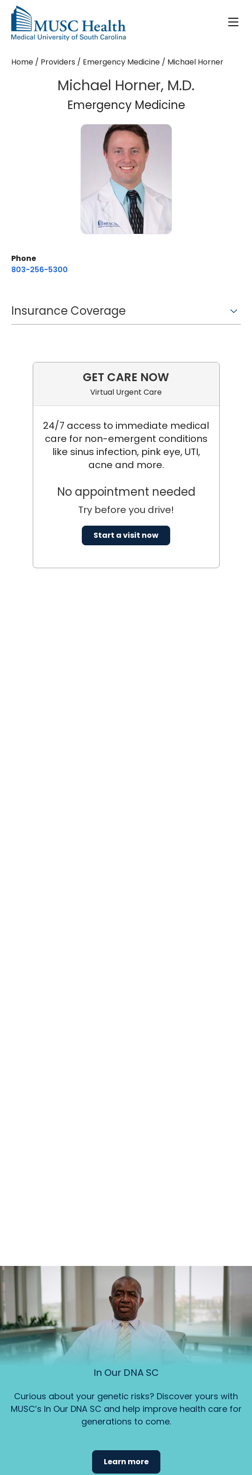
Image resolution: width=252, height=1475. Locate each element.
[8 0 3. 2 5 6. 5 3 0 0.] (39, 269)
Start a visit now (126, 535)
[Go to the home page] (68, 23)
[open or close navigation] (233, 21)
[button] (126, 314)
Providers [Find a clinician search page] (58, 62)
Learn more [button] (126, 1461)
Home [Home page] (22, 62)
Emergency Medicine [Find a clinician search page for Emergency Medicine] (121, 62)
